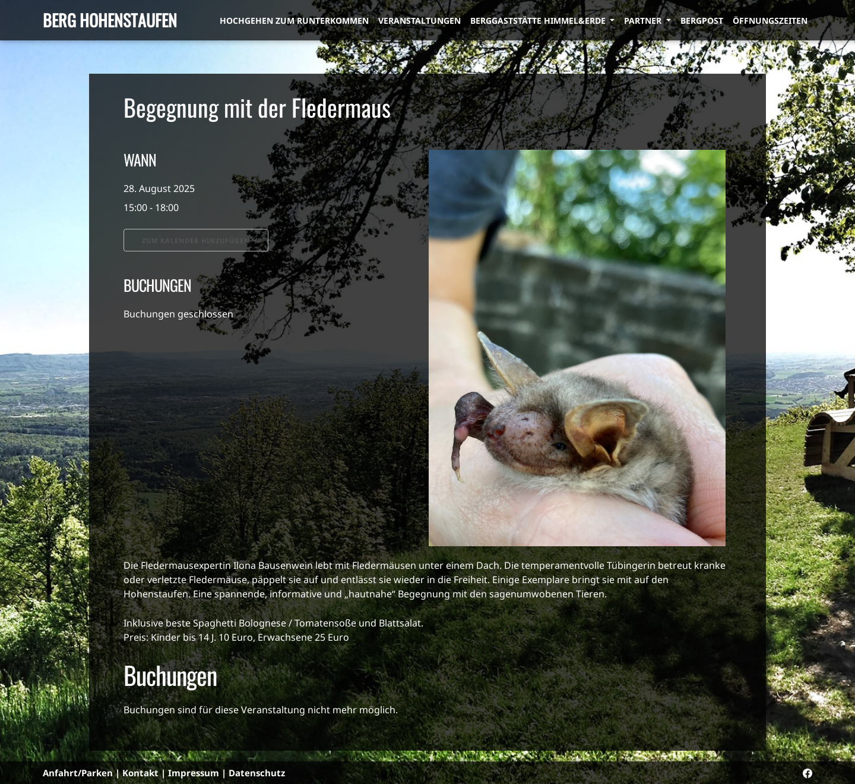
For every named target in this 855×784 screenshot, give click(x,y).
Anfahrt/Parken (78, 773)
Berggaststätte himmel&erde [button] (539, 20)
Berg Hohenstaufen (110, 20)
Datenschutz (257, 773)
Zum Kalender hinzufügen (196, 240)
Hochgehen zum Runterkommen (294, 20)
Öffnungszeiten (770, 20)
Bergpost (701, 20)
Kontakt (140, 773)
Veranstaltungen (419, 20)
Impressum (193, 773)
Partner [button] (644, 20)
